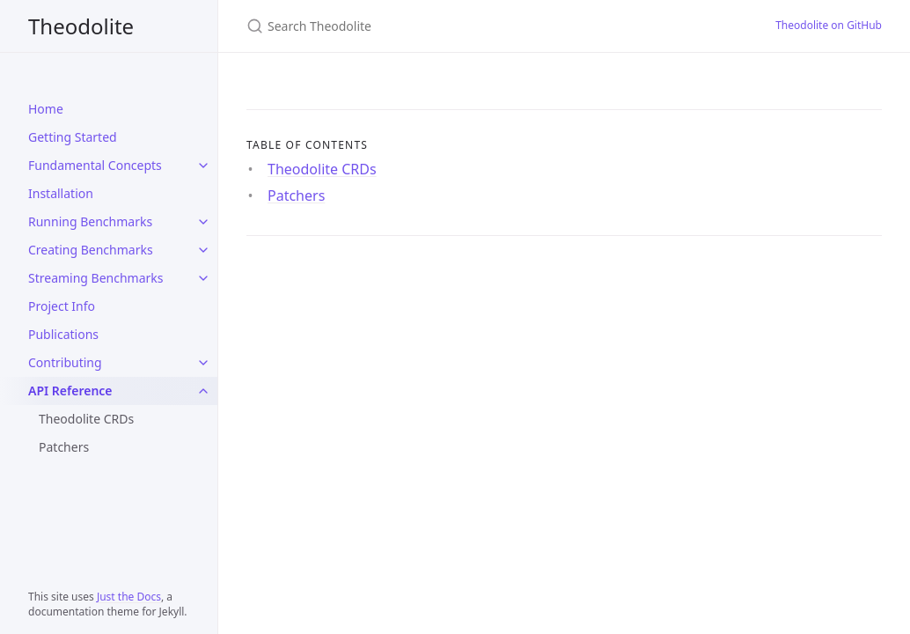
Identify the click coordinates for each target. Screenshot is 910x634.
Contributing (65, 362)
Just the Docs (129, 596)
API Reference (70, 390)
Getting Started (72, 137)
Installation (60, 193)
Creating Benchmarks (90, 249)
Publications (63, 334)
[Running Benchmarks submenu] (203, 222)
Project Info (61, 306)
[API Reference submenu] (203, 391)
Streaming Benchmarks (96, 277)
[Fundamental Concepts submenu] (203, 165)
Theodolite (81, 26)
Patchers (64, 447)
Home (45, 108)
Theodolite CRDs (86, 418)
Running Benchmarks (90, 221)
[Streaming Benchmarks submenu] (203, 278)
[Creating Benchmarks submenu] (203, 250)
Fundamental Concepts (95, 165)
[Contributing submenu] (203, 363)
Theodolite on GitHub (828, 25)
